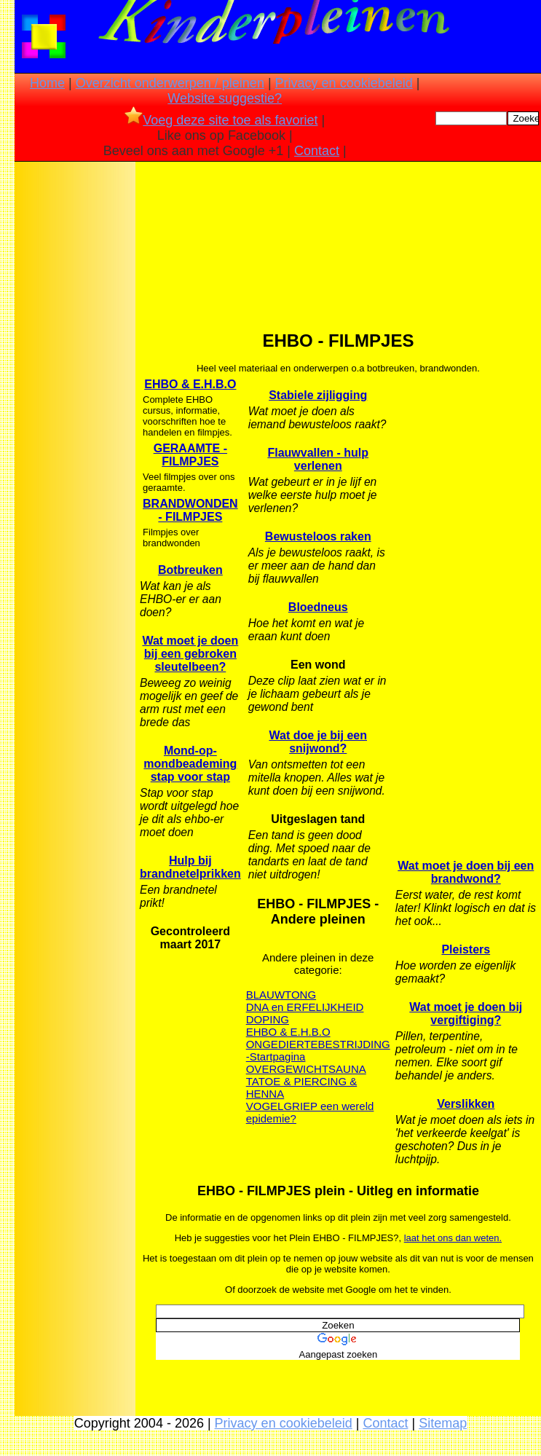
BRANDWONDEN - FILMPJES (190, 510)
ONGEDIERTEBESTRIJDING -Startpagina (318, 1050)
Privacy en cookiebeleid (344, 83)
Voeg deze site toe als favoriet (221, 120)
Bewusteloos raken (318, 536)
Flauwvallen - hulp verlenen (317, 459)
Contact (316, 150)
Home (47, 83)
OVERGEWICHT (287, 1069)
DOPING (267, 1019)
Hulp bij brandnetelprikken (190, 867)
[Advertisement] (75, 394)
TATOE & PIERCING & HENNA (302, 1087)
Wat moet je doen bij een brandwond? (466, 872)
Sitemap (443, 1423)
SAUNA (347, 1069)
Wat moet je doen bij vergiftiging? (465, 1013)
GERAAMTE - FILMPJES (190, 455)
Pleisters (465, 949)
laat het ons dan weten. (453, 1237)
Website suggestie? (224, 98)
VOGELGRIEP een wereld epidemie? (310, 1112)
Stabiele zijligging (318, 395)
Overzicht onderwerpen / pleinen (170, 83)
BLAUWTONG (281, 994)
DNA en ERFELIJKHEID (305, 1007)
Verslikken (465, 1104)
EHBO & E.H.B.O (190, 384)
